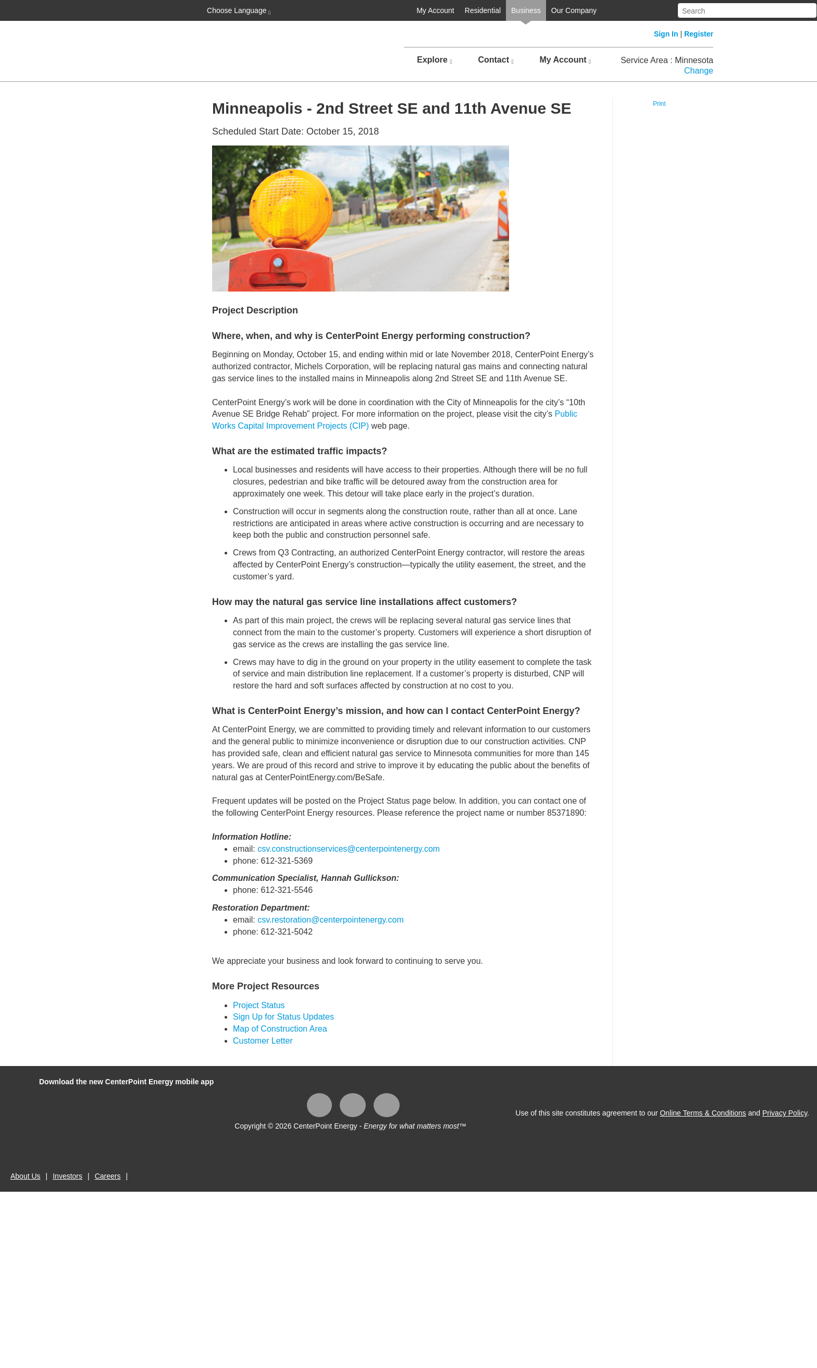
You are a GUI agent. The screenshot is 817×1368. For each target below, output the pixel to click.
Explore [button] (434, 60)
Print (659, 103)
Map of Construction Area (280, 1028)
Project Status (259, 1005)
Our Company (574, 10)
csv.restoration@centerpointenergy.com (330, 919)
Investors (67, 1176)
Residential (483, 10)
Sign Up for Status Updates (283, 1016)
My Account (435, 10)
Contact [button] (495, 60)
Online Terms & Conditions (703, 1113)
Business (526, 10)
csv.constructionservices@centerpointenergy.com (348, 848)
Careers (108, 1176)
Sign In (666, 34)
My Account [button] (565, 60)
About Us (25, 1176)
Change (698, 70)
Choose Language (237, 11)
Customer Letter (263, 1040)
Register (698, 34)
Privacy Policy (784, 1113)
